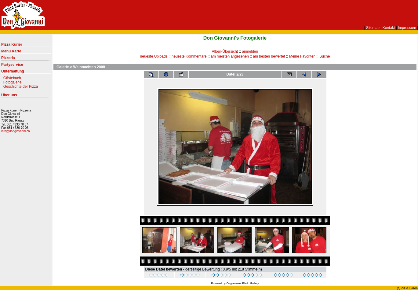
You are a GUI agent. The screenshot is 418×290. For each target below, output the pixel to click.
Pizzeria (26, 59)
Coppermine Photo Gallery (242, 283)
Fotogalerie (12, 82)
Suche (324, 56)
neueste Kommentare (189, 56)
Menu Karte (26, 52)
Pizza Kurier (26, 45)
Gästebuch (12, 78)
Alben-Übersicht (225, 51)
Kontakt (389, 28)
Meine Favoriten (302, 56)
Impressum (407, 28)
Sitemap (373, 28)
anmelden (250, 51)
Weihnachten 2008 (89, 67)
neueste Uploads (154, 56)
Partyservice (26, 65)
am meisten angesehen (230, 56)
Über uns (26, 96)
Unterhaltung (26, 72)
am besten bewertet (269, 56)
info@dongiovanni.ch (15, 131)
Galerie (62, 67)
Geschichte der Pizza (20, 86)
